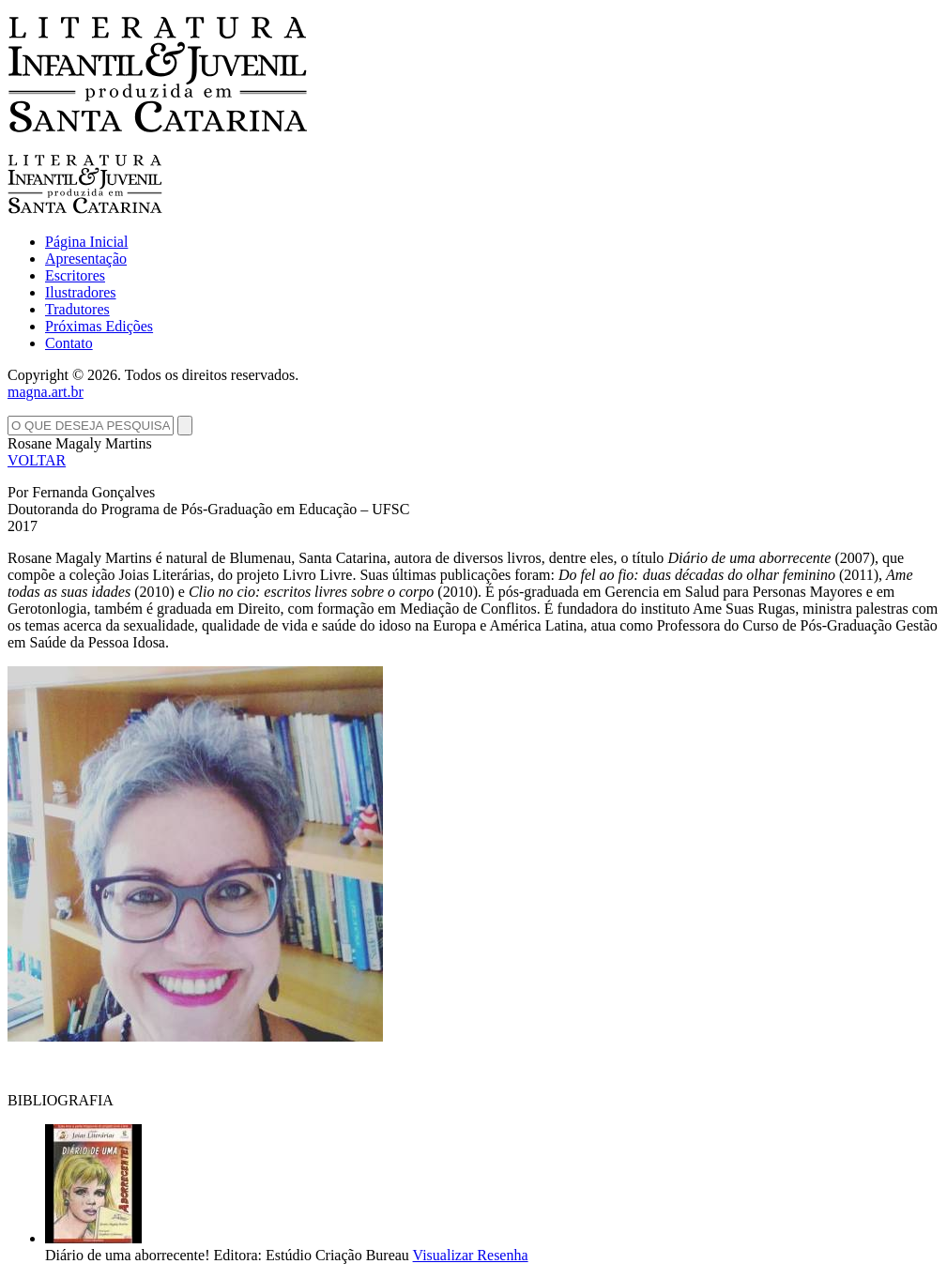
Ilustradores (80, 292)
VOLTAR (37, 460)
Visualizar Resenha (470, 1255)
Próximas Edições (99, 326)
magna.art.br (46, 392)
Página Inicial (86, 242)
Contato (69, 343)
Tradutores (77, 309)
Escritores (75, 275)
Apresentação (86, 258)
